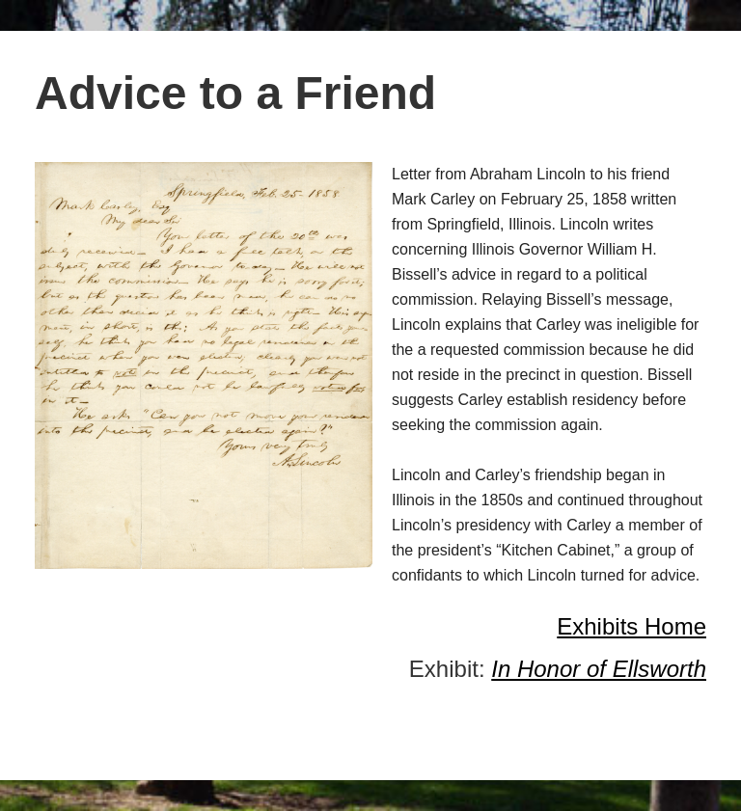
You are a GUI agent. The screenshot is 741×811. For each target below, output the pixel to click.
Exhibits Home (631, 626)
